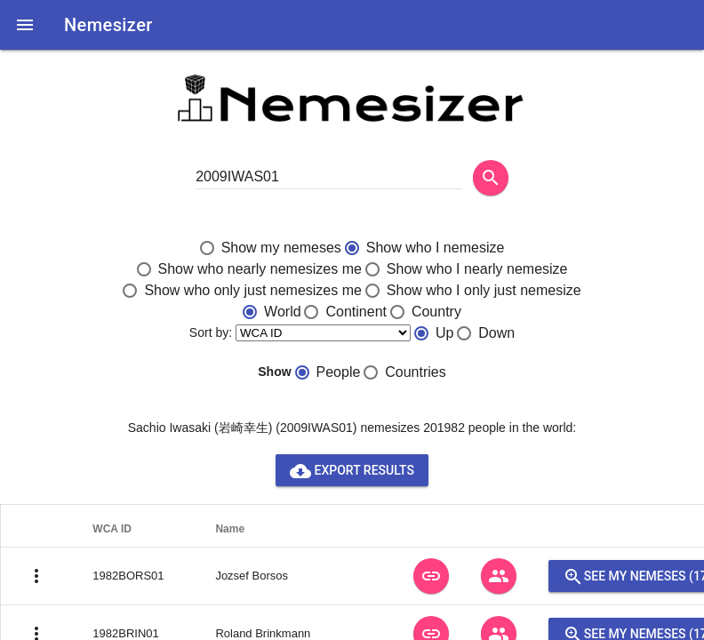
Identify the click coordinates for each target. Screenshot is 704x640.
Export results (352, 470)
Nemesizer (108, 25)
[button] (25, 25)
